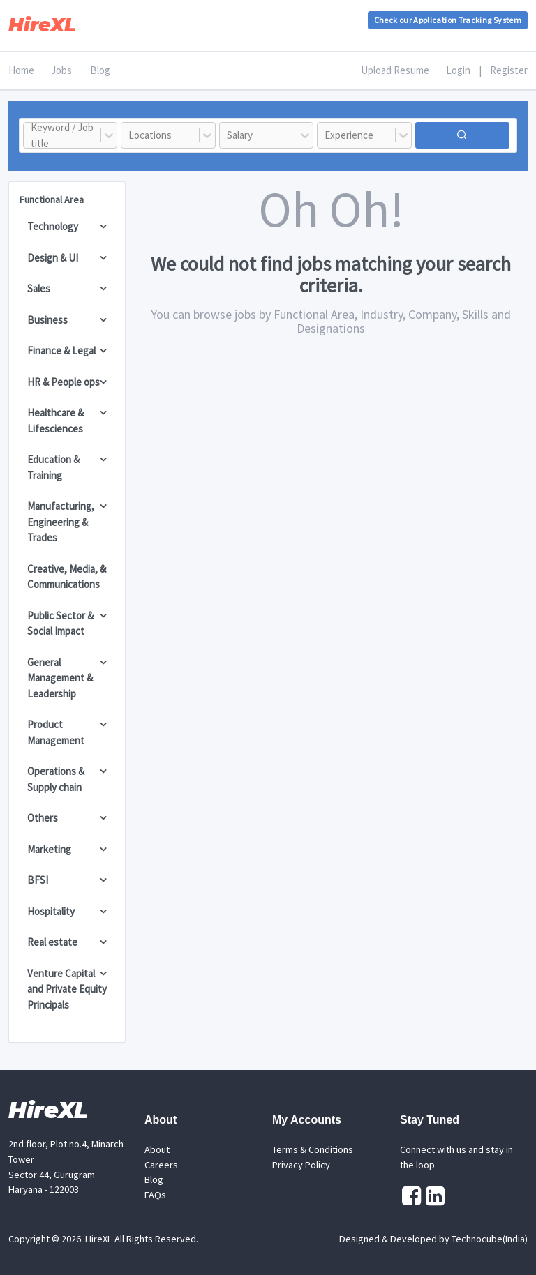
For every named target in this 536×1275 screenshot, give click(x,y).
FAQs (155, 1195)
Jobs (61, 70)
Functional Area (52, 199)
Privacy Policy (301, 1165)
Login (458, 70)
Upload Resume (395, 70)
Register (509, 70)
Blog (100, 70)
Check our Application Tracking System (447, 20)
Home (21, 70)
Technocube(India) (490, 1238)
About (157, 1149)
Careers (161, 1165)
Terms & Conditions (312, 1149)
